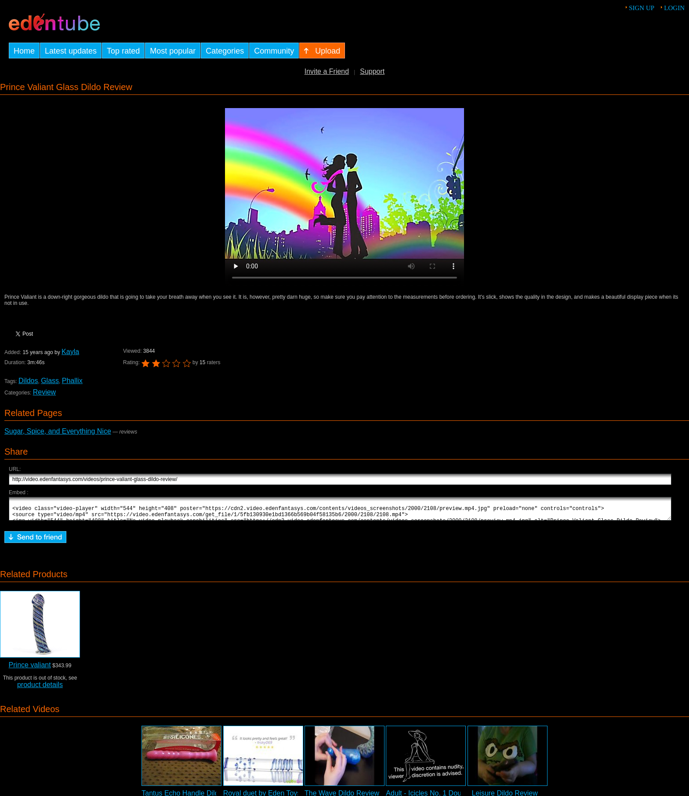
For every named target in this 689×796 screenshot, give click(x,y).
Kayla (70, 351)
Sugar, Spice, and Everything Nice (57, 431)
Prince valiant (30, 669)
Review (44, 392)
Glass (50, 380)
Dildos (28, 380)
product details (40, 688)
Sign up (641, 7)
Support (372, 71)
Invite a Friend (327, 71)
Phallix (72, 380)
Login (674, 7)
